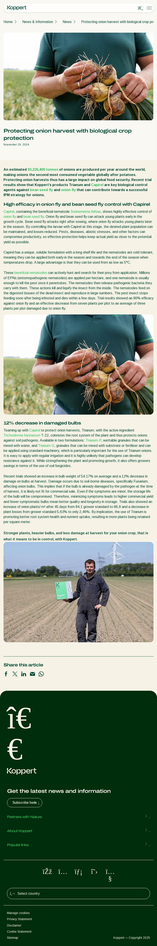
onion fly (68, 190)
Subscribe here (26, 802)
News (67, 22)
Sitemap (12, 937)
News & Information (37, 22)
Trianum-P (93, 440)
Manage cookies (18, 913)
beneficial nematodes (30, 273)
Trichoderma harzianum (22, 435)
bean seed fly (41, 190)
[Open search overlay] (140, 8)
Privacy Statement (19, 919)
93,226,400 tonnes (43, 169)
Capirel (97, 185)
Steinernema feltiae (86, 211)
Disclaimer (14, 925)
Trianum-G (46, 445)
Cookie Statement (19, 931)
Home (8, 22)
